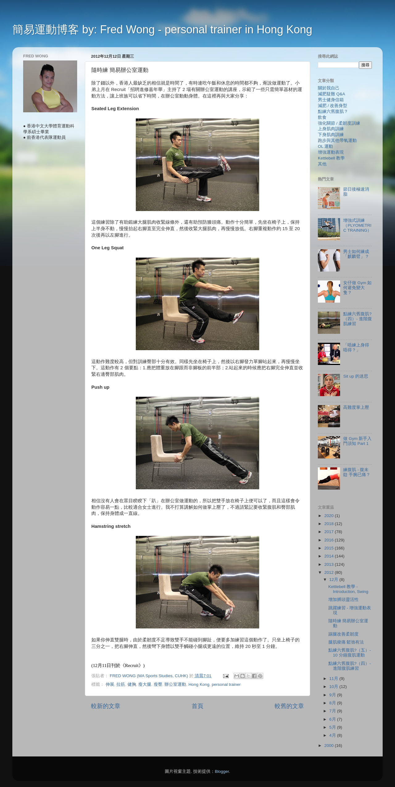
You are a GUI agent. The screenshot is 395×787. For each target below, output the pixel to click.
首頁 (197, 706)
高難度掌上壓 (356, 407)
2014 (329, 556)
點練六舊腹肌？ (333, 111)
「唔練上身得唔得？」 (356, 347)
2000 (329, 745)
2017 (329, 531)
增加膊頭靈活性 (343, 599)
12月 (334, 579)
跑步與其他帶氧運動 (337, 140)
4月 (333, 735)
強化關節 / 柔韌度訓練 (339, 123)
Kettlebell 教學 (331, 158)
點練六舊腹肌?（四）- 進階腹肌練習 (357, 319)
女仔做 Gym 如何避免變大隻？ (357, 287)
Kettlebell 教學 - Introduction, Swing (348, 589)
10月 (334, 686)
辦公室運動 (175, 684)
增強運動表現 (331, 152)
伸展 (110, 684)
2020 (329, 515)
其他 (322, 164)
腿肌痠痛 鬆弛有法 (346, 642)
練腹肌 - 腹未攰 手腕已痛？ (356, 472)
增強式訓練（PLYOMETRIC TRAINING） (357, 225)
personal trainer (226, 684)
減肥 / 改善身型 (332, 105)
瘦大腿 (144, 684)
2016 (329, 540)
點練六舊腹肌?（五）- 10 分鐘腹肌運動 (349, 652)
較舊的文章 (289, 706)
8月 (333, 703)
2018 (329, 523)
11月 (334, 678)
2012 (329, 572)
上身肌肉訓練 (331, 128)
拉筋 (120, 684)
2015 (329, 548)
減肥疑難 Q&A (331, 94)
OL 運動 (325, 146)
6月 (333, 719)
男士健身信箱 (331, 99)
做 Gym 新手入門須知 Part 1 (357, 441)
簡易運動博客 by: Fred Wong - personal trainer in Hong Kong (162, 29)
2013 (329, 564)
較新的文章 (105, 706)
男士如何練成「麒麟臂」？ (356, 254)
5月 (333, 727)
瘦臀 (158, 684)
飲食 (322, 117)
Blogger (222, 771)
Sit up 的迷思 (355, 376)
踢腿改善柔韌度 (343, 634)
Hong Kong (199, 684)
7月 (333, 711)
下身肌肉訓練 (331, 134)
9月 (333, 695)
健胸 (131, 684)
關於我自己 (328, 88)
